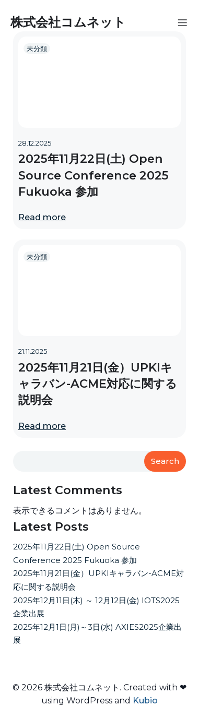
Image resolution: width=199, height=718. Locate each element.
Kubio (145, 700)
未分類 (37, 48)
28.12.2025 (34, 143)
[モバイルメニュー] (182, 22)
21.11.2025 (32, 351)
